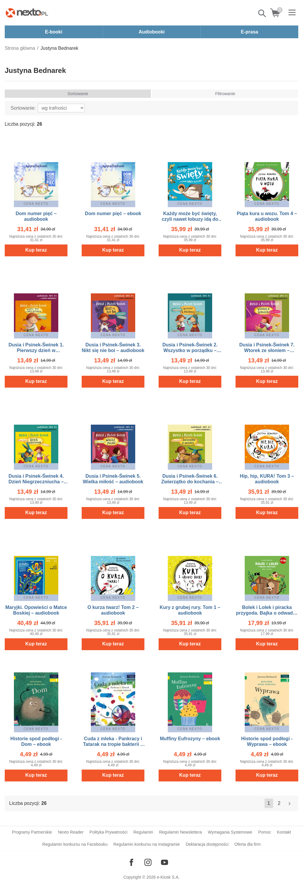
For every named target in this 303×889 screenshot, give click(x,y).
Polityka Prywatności (108, 832)
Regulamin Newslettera (180, 832)
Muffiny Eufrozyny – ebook (190, 738)
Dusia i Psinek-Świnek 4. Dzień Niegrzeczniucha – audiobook (36, 482)
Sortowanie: (23, 108)
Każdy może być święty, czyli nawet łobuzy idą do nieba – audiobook (190, 219)
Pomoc (264, 832)
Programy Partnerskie (32, 832)
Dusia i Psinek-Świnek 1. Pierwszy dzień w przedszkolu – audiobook (36, 350)
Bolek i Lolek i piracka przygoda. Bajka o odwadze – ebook (267, 613)
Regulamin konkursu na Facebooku (74, 844)
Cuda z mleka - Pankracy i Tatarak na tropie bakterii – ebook (113, 744)
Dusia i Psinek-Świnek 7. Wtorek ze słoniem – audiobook (267, 350)
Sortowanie (77, 93)
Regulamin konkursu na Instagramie (146, 844)
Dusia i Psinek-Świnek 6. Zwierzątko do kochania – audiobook (190, 482)
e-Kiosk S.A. (168, 877)
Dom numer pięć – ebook (113, 213)
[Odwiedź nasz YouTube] (164, 862)
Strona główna (20, 48)
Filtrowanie (225, 93)
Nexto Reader (70, 832)
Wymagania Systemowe (230, 832)
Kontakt (284, 832)
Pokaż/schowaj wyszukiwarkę (262, 13)
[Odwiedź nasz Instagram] (148, 862)
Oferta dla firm (247, 844)
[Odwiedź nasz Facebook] (131, 862)
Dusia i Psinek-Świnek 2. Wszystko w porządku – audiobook (190, 350)
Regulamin (143, 832)
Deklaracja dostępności (207, 844)
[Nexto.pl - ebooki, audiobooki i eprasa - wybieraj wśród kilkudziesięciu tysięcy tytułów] (27, 12)
